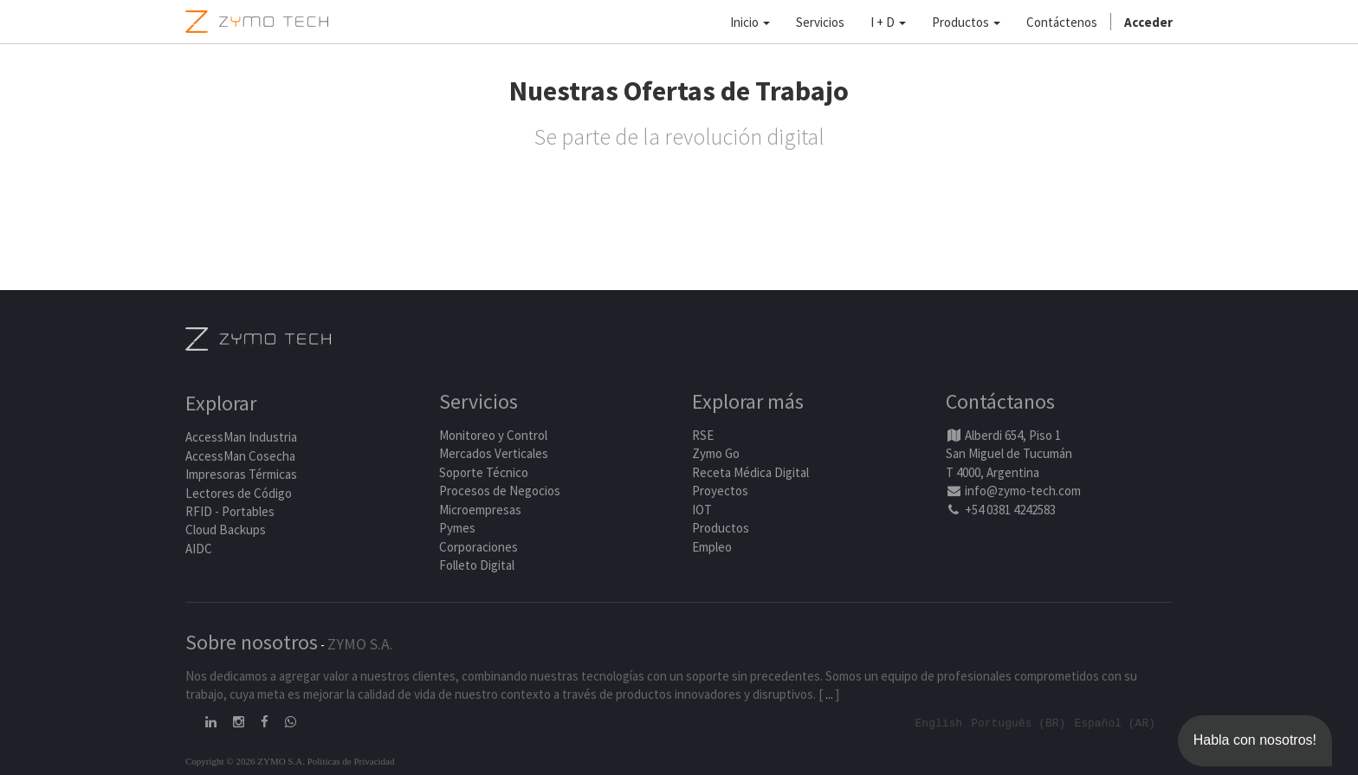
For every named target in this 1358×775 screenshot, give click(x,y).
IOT (702, 509)
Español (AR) (1114, 722)
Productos (720, 528)
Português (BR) (1018, 722)
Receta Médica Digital (750, 472)
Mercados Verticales (493, 454)
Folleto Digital (478, 565)
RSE (703, 435)
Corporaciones (478, 547)
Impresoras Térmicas (241, 475)
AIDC (198, 548)
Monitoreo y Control (493, 435)
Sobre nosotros (251, 642)
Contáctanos (1000, 402)
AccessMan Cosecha (240, 456)
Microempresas (480, 509)
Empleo (712, 547)
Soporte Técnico (483, 472)
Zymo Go (716, 454)
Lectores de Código (238, 493)
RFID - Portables (230, 511)
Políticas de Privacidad (351, 760)
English (939, 722)
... (829, 694)
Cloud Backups (225, 530)
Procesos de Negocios (499, 491)
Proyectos (720, 491)
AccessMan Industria (241, 437)
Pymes (457, 528)
